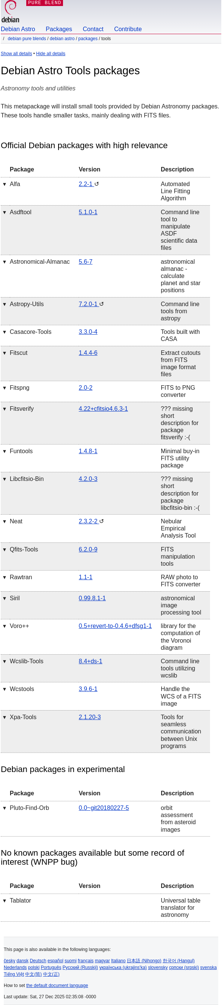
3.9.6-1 (88, 689)
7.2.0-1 (89, 304)
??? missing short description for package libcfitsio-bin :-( (180, 493)
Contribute (128, 29)
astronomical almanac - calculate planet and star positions (181, 276)
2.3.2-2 (89, 521)
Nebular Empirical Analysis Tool (178, 528)
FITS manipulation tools (178, 556)
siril (15, 598)
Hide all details (50, 53)
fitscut (18, 353)
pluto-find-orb (29, 808)
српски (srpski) (184, 967)
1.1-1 (85, 577)
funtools (21, 451)
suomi (70, 960)
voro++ (19, 626)
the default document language (57, 985)
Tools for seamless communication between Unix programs (181, 731)
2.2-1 (86, 184)
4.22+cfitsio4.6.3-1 (103, 409)
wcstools (22, 689)
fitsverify (22, 409)
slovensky (158, 967)
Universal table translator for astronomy (181, 907)
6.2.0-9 (88, 549)
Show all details (16, 53)
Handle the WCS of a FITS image (181, 696)
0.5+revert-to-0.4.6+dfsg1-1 (115, 626)
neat (16, 521)
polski (34, 967)
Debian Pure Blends (27, 38)
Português (51, 967)
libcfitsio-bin (27, 479)
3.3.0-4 (88, 332)
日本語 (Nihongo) (144, 960)
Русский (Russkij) (80, 967)
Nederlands (15, 967)
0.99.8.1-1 (92, 598)
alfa (15, 184)
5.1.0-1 (88, 212)
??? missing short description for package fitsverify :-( (180, 423)
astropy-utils (27, 304)
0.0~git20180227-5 (104, 808)
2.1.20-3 (90, 717)
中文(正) (51, 974)
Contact (93, 29)
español (55, 960)
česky (9, 960)
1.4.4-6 (88, 353)
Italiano (118, 960)
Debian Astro (18, 29)
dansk (22, 960)
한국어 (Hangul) (179, 960)
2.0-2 (85, 388)
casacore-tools (30, 332)
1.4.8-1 (88, 451)
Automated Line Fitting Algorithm (175, 191)
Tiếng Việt (14, 974)
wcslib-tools (27, 661)
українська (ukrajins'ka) (123, 967)
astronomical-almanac (40, 261)
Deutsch (38, 960)
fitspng (19, 388)
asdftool (21, 212)
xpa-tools (23, 717)
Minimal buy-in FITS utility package (180, 458)
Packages (59, 29)
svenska (208, 967)
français (86, 960)
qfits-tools (24, 549)
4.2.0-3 (88, 479)
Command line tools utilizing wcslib (180, 668)
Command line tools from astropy (180, 311)
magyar (102, 960)
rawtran (21, 577)
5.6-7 (85, 261)
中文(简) (33, 974)
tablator (20, 900)
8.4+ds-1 (90, 661)
